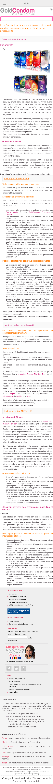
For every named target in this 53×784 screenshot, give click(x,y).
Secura (9, 214)
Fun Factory (7, 746)
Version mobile (32, 781)
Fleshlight (6, 756)
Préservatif (6, 45)
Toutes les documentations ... (20, 689)
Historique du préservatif (16, 178)
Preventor (46, 212)
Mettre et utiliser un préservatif (19, 325)
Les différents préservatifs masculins (18, 197)
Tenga (4, 763)
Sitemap (36, 774)
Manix (15, 212)
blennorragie (8, 396)
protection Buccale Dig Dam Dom (32, 374)
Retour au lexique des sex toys (14, 39)
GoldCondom (34, 212)
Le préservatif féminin (12, 417)
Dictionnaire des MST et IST (18, 411)
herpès (12, 393)
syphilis (19, 396)
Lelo (4, 752)
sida (28, 396)
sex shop (37, 768)
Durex (8, 212)
